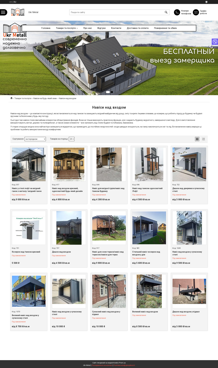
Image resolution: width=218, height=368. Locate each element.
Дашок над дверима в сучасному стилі (188, 189)
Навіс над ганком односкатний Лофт (147, 189)
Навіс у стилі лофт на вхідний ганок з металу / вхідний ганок (27, 189)
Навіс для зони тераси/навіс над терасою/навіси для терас (108, 253)
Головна (45, 28)
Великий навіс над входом (145, 312)
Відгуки (101, 28)
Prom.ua (122, 363)
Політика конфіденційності (124, 365)
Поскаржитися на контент (102, 365)
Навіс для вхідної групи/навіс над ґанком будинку (108, 189)
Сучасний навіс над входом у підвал (106, 313)
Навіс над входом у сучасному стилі (187, 253)
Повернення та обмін (165, 28)
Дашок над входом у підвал (186, 312)
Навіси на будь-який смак (45, 98)
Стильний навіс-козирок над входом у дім (146, 253)
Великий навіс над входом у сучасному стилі (25, 316)
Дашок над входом (61, 252)
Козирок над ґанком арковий (26, 252)
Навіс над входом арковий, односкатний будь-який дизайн (67, 189)
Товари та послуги (66, 28)
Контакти (116, 28)
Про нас (87, 28)
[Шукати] (166, 12)
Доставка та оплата (138, 28)
